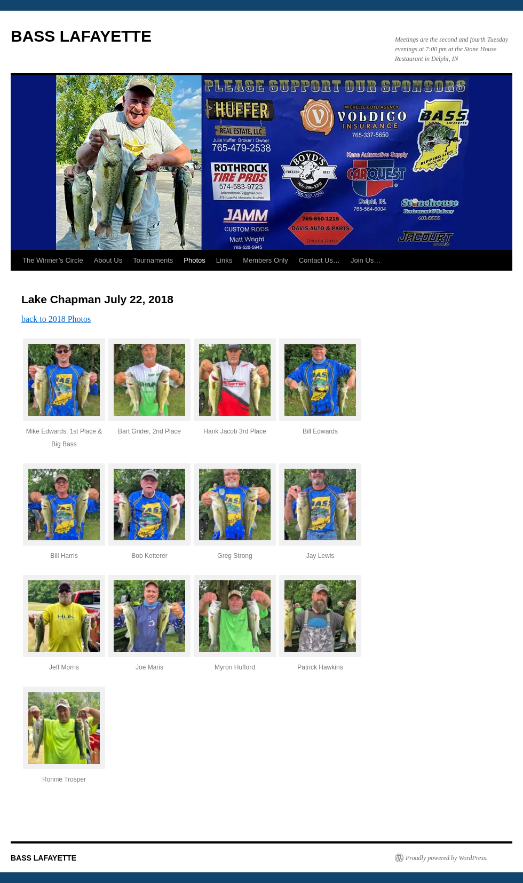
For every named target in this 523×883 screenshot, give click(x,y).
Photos (194, 260)
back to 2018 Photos (56, 319)
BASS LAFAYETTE (81, 36)
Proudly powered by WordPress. (447, 858)
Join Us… (366, 260)
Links (224, 260)
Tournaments (153, 260)
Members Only (265, 260)
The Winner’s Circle (52, 260)
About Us (108, 260)
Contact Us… (319, 260)
